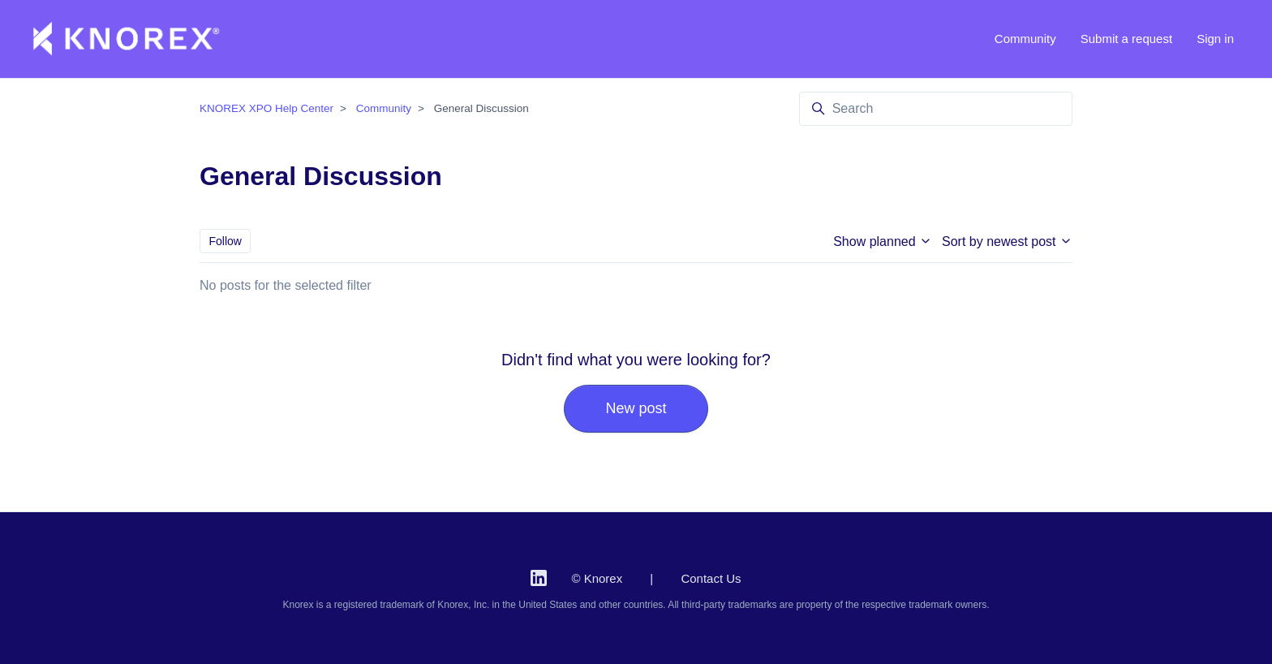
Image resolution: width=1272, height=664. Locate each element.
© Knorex (596, 578)
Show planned (882, 241)
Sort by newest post (1007, 241)
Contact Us (711, 578)
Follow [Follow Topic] (225, 241)
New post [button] (635, 408)
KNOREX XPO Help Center (266, 108)
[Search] (936, 109)
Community (1025, 38)
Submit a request (1126, 38)
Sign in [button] (1215, 38)
